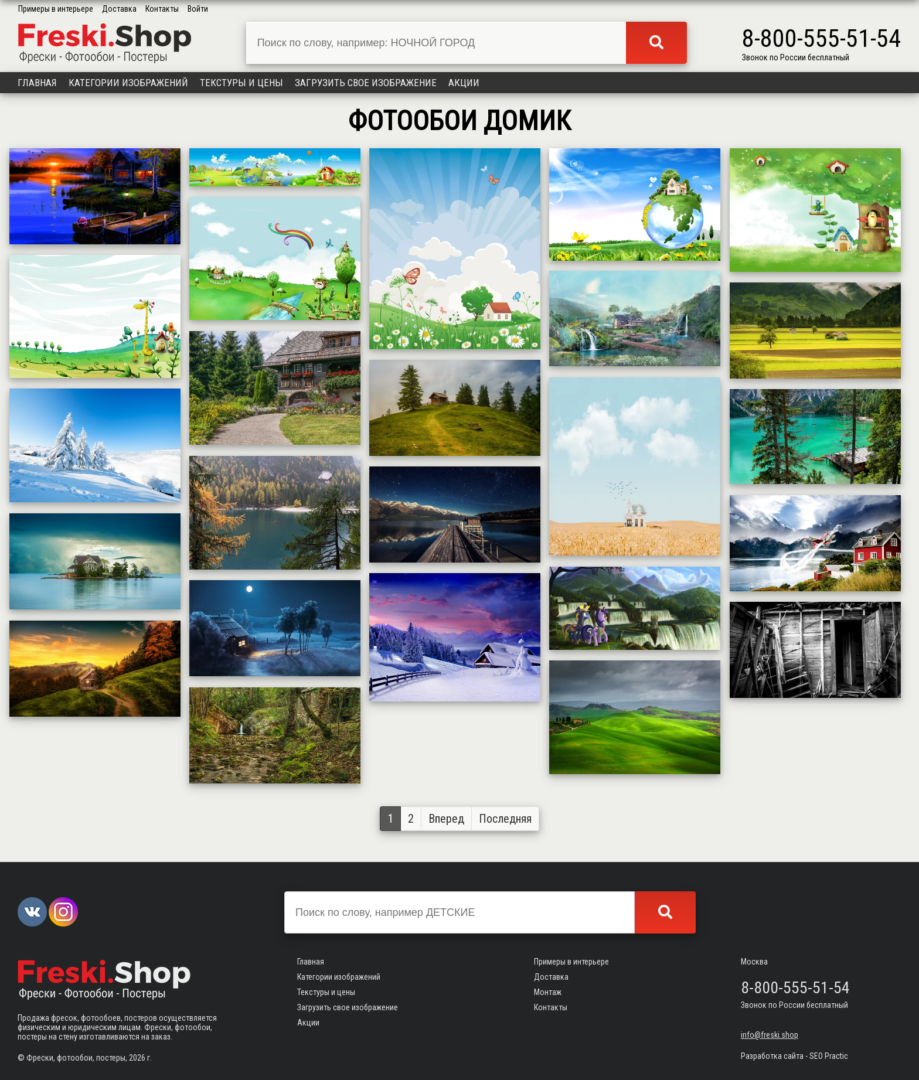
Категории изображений (128, 82)
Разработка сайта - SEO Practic (794, 1056)
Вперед (446, 819)
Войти (198, 8)
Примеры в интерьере (55, 8)
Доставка (119, 8)
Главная (37, 82)
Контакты (162, 8)
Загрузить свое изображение (366, 82)
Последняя (505, 819)
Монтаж (547, 992)
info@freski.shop (769, 1035)
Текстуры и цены (241, 82)
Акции (463, 82)
